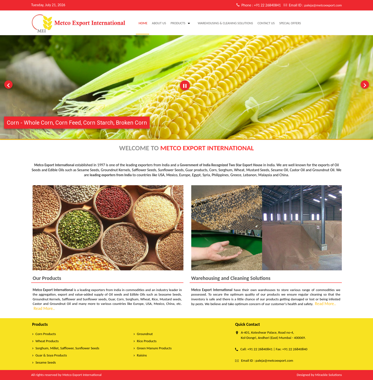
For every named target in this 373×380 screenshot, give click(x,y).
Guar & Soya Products (51, 355)
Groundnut (145, 334)
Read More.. (44, 308)
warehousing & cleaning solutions (225, 23)
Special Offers (290, 23)
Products (178, 23)
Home (143, 23)
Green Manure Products (154, 348)
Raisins (142, 355)
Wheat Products (47, 341)
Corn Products (45, 334)
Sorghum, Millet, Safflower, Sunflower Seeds (67, 348)
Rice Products (146, 341)
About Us (159, 23)
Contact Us (266, 23)
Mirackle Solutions (328, 375)
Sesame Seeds (45, 362)
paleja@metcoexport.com (323, 5)
